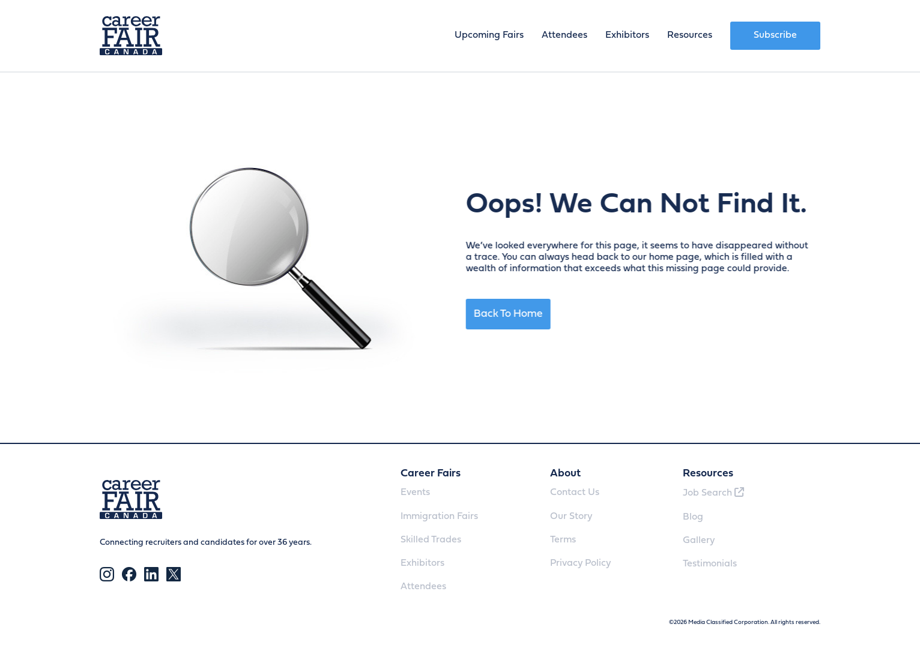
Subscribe (775, 35)
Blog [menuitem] (693, 517)
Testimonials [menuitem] (710, 564)
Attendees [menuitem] (564, 35)
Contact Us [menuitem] (574, 492)
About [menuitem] (565, 473)
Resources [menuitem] (689, 35)
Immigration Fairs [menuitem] (439, 516)
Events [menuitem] (415, 492)
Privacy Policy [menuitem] (580, 563)
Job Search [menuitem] (713, 492)
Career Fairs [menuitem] (431, 473)
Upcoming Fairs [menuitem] (489, 35)
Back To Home (517, 314)
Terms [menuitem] (563, 540)
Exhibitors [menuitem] (627, 35)
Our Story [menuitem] (571, 516)
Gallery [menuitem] (699, 540)
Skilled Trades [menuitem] (431, 540)
